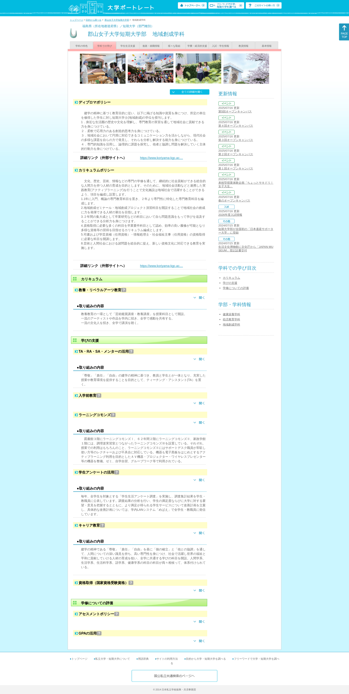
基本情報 (267, 46)
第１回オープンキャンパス (235, 168)
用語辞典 (143, 658)
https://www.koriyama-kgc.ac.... (161, 158)
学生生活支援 (127, 46)
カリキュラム (231, 277)
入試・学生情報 (220, 46)
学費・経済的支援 (197, 46)
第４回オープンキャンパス (235, 125)
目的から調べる (93, 20)
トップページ (76, 20)
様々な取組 (174, 46)
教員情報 (243, 46)
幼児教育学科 (231, 319)
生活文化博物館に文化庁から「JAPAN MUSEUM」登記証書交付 (245, 248)
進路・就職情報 (151, 46)
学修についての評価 (236, 288)
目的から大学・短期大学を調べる (206, 658)
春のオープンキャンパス (234, 200)
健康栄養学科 (231, 314)
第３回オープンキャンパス (235, 140)
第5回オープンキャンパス (235, 111)
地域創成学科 (231, 324)
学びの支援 (230, 283)
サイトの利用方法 (167, 658)
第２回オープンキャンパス (235, 154)
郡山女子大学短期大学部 (117, 20)
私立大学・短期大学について (112, 658)
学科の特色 (81, 46)
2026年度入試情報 (230, 214)
